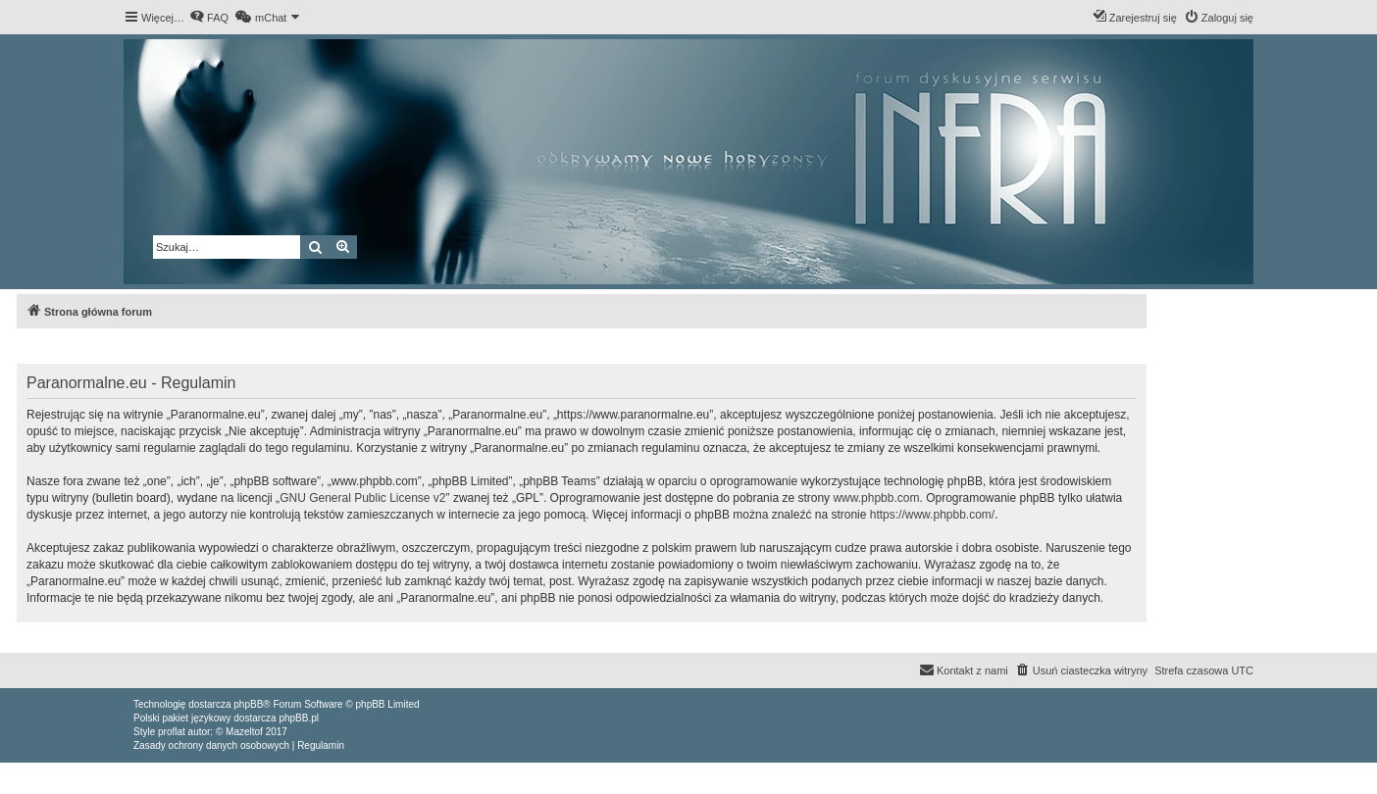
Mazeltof (244, 731)
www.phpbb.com (876, 498)
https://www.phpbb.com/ (932, 514)
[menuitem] (209, 17)
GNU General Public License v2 (362, 498)
